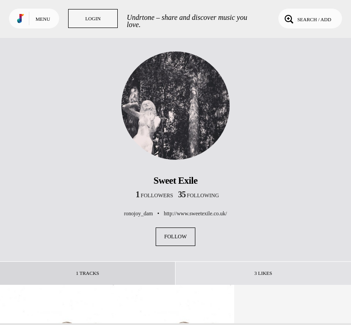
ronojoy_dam (138, 213)
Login (93, 18)
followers (154, 195)
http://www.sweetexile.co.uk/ (195, 213)
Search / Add (307, 18)
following (198, 195)
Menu (43, 19)
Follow (175, 236)
